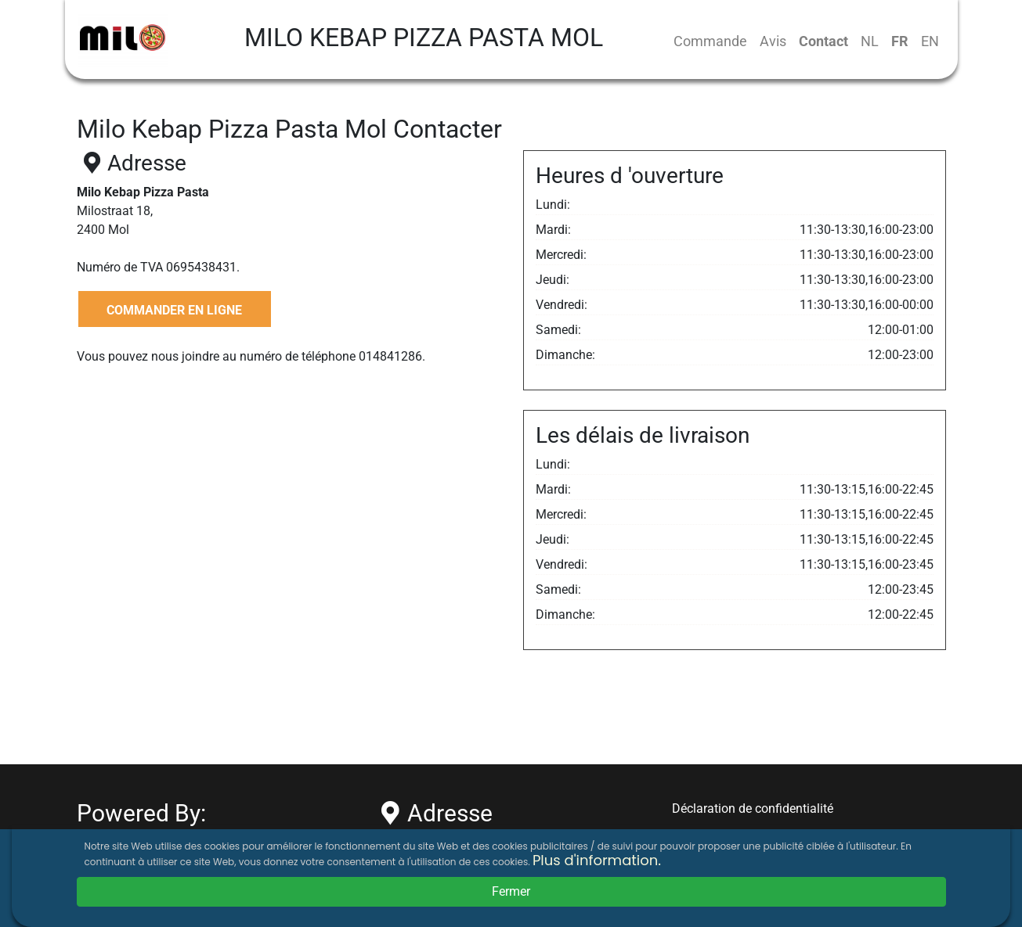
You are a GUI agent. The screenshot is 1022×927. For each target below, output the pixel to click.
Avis (773, 41)
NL (870, 41)
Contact (823, 41)
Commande (710, 41)
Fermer (511, 891)
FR (899, 41)
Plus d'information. (597, 860)
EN (930, 41)
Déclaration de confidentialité (752, 808)
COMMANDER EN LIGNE (174, 310)
